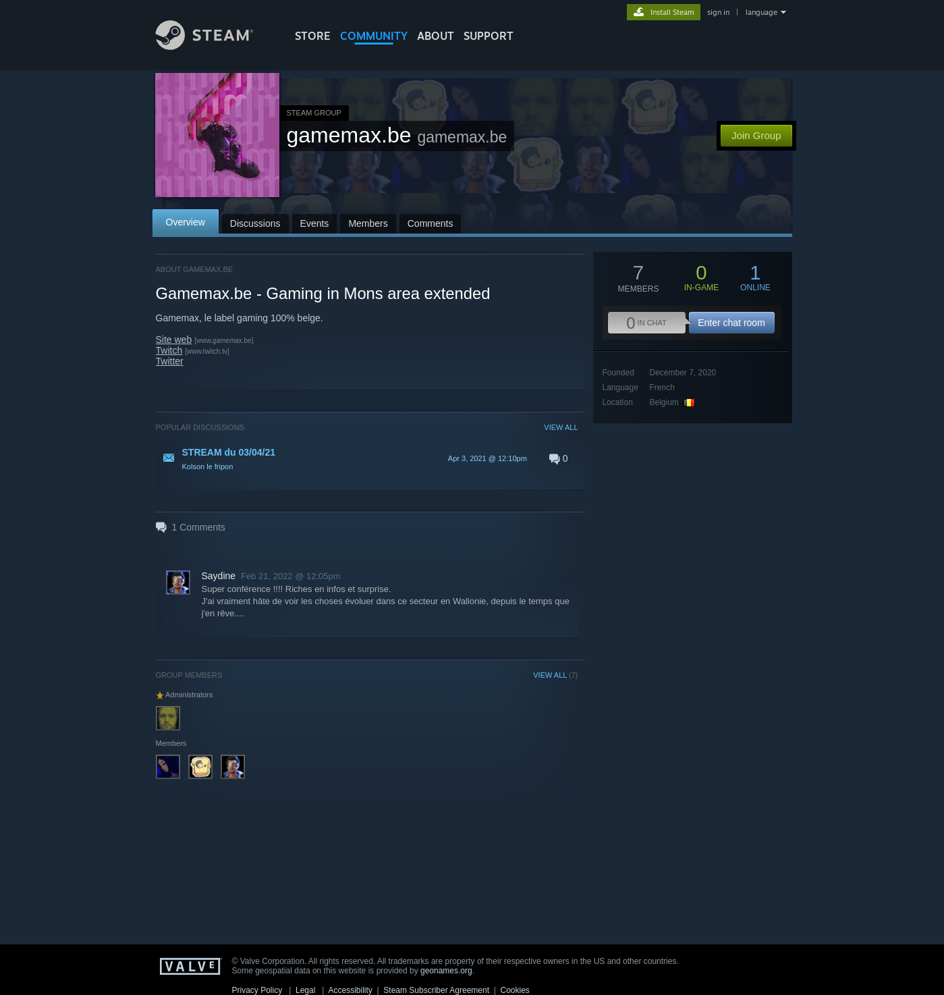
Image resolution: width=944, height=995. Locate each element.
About (435, 36)
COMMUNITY (374, 36)
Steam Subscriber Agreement (436, 990)
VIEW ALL (561, 427)
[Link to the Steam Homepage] (214, 46)
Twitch (169, 350)
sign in (718, 12)
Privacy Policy (257, 990)
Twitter (170, 361)
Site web (174, 339)
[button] (367, 458)
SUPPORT (488, 36)
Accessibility (350, 990)
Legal (305, 990)
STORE (313, 36)
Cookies (515, 990)
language (761, 12)
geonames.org (446, 970)
